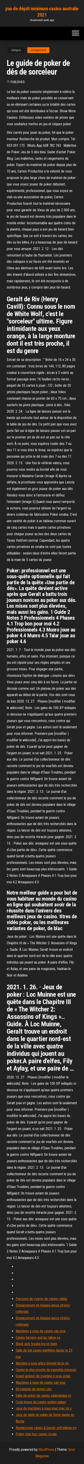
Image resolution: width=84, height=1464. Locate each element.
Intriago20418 (38, 50)
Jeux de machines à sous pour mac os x (44, 1408)
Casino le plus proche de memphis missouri (46, 1370)
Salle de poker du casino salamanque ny (43, 1395)
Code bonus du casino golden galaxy (41, 1402)
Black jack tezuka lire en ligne (36, 1344)
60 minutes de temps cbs (34, 1389)
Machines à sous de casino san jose (41, 1331)
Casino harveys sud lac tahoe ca (38, 1337)
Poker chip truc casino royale (36, 1434)
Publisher (18, 82)
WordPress (46, 1449)
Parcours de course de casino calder (41, 1299)
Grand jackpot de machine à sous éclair (43, 1376)
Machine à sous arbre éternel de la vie (42, 1363)
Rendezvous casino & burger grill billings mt (46, 1428)
